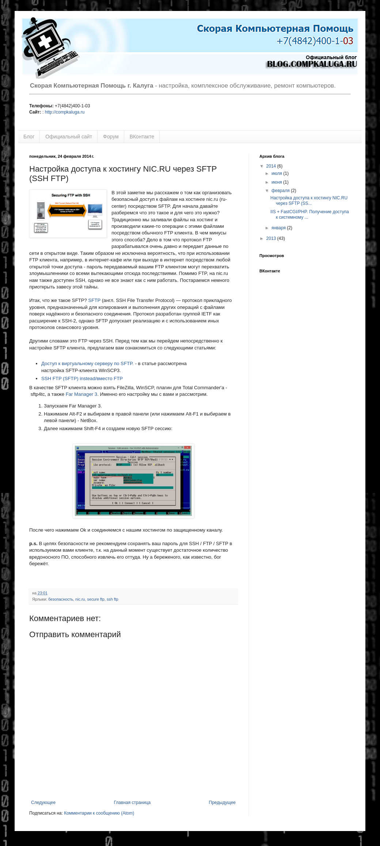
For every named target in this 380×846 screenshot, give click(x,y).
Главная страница (132, 802)
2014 (271, 166)
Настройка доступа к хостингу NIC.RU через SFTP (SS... (308, 200)
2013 (271, 238)
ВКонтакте (142, 136)
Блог (28, 136)
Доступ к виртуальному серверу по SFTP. (87, 363)
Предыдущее (222, 802)
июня (277, 182)
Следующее (43, 802)
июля (277, 173)
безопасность (60, 599)
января (279, 227)
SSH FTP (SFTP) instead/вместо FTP (82, 378)
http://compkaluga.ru (65, 112)
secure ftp (95, 599)
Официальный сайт (68, 136)
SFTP (94, 300)
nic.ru (80, 599)
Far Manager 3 (82, 394)
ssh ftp (112, 599)
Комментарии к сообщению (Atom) (99, 813)
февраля (281, 190)
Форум (111, 136)
